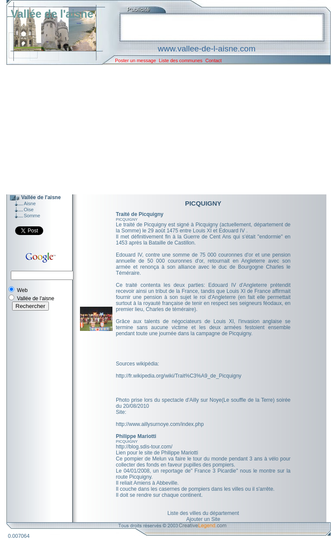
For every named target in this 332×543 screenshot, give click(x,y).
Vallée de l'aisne (52, 14)
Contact (213, 60)
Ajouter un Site (203, 519)
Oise (29, 209)
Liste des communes (180, 60)
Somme (32, 215)
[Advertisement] (162, 129)
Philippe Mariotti (136, 436)
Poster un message (135, 60)
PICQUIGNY (127, 219)
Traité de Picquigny (139, 214)
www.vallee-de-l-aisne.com (206, 48)
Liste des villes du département (203, 513)
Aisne (30, 203)
